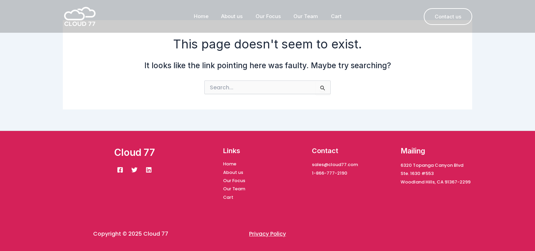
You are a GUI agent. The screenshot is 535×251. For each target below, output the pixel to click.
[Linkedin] (149, 169)
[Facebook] (120, 169)
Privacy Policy (267, 234)
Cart (331, 16)
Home (206, 16)
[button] (448, 16)
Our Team (303, 16)
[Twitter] (134, 169)
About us (234, 16)
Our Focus (268, 16)
